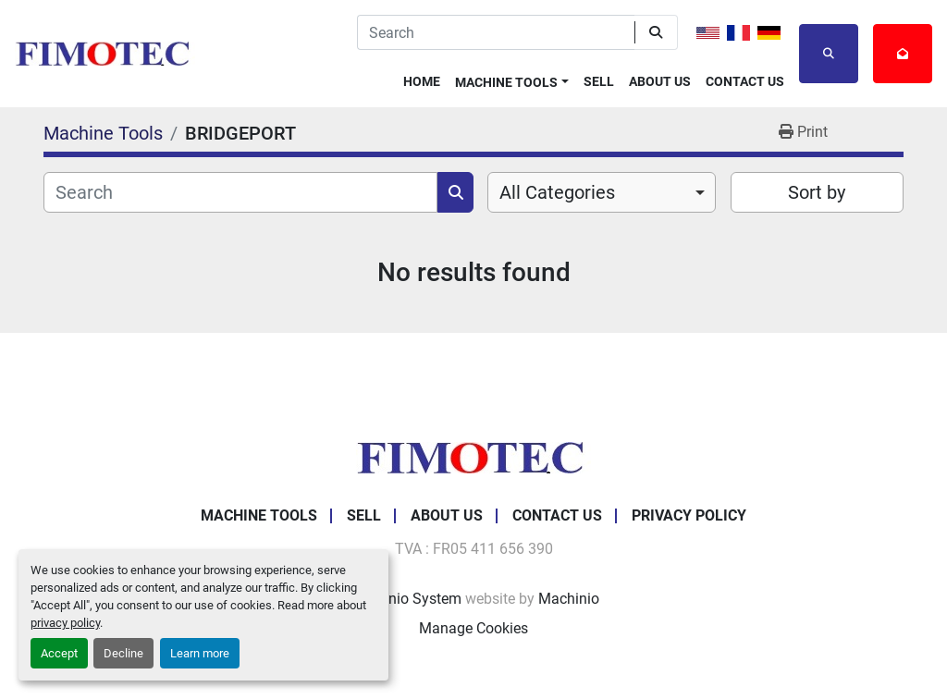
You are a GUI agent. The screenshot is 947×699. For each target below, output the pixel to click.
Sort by (816, 192)
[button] (512, 79)
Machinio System (404, 598)
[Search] (495, 32)
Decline (123, 653)
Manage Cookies (473, 628)
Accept (59, 653)
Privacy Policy (689, 515)
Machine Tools (506, 82)
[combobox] (601, 192)
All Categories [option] (557, 192)
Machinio (568, 598)
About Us (660, 81)
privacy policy (65, 623)
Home (421, 81)
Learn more (199, 653)
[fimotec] (473, 456)
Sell (599, 81)
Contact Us (745, 81)
